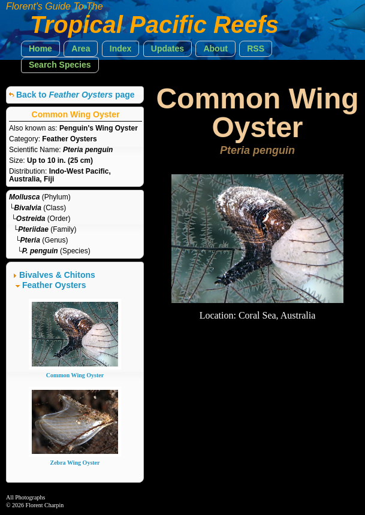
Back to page (75, 94)
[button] (40, 49)
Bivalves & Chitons (57, 275)
